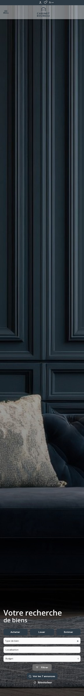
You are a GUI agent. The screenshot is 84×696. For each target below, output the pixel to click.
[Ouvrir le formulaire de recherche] (42, 674)
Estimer (68, 638)
